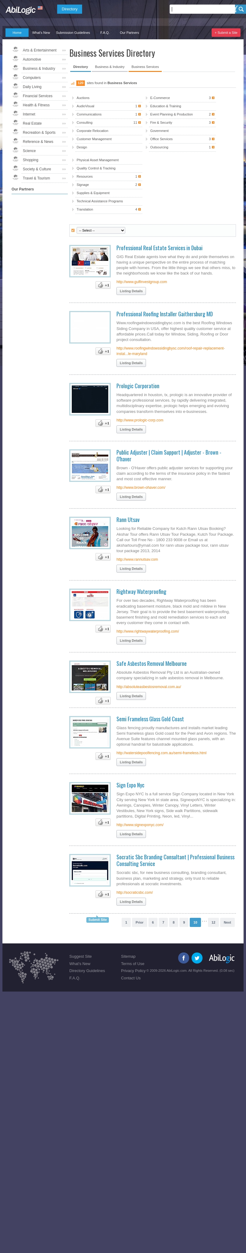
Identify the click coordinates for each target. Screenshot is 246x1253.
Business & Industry (39, 68)
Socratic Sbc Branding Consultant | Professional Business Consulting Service (175, 860)
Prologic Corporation (137, 386)
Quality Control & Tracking (96, 168)
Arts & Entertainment (40, 50)
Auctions (83, 98)
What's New (41, 32)
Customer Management (94, 139)
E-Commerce (182, 98)
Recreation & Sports (39, 132)
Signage (109, 185)
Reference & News (38, 142)
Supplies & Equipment (93, 193)
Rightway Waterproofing (141, 591)
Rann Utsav (128, 520)
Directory (70, 9)
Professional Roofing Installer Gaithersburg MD (164, 314)
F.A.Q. (105, 32)
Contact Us (130, 978)
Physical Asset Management (98, 160)
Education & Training (165, 106)
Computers (32, 78)
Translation (109, 209)
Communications (109, 114)
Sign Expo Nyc (130, 785)
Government (159, 131)
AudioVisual (109, 106)
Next (227, 922)
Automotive (32, 59)
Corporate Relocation (92, 131)
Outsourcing (182, 147)
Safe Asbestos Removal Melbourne (151, 663)
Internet (29, 114)
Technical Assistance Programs (100, 201)
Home (16, 32)
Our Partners (129, 32)
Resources (109, 176)
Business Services (145, 67)
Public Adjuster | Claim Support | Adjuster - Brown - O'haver (168, 455)
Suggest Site (80, 956)
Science (29, 151)
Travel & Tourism (36, 178)
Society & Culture (37, 169)
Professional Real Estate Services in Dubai (159, 248)
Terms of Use (132, 963)
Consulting (109, 123)
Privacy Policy (133, 970)
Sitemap (128, 956)
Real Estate (32, 123)
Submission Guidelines (73, 32)
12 (213, 922)
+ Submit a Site (226, 32)
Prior (140, 922)
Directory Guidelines (87, 970)
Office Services (182, 139)
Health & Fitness (36, 105)
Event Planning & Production (182, 114)
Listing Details (131, 291)
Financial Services (37, 96)
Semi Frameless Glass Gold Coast (150, 719)
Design (82, 147)
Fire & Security (182, 123)
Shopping (30, 160)
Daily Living (32, 87)
